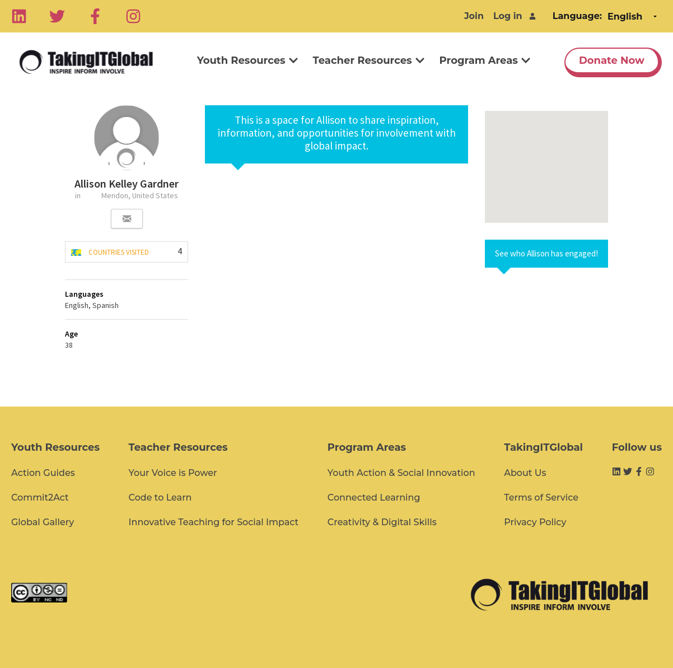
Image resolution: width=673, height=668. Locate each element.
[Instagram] (133, 16)
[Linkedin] (19, 16)
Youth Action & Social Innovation (401, 473)
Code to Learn (160, 497)
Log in (507, 16)
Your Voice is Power (173, 473)
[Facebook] (95, 16)
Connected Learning (374, 497)
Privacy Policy (535, 522)
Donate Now (611, 60)
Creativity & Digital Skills (382, 522)
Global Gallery (42, 522)
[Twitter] (57, 16)
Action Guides (43, 473)
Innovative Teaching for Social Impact (214, 522)
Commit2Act (40, 497)
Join (474, 16)
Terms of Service (541, 497)
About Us (525, 473)
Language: (577, 16)
